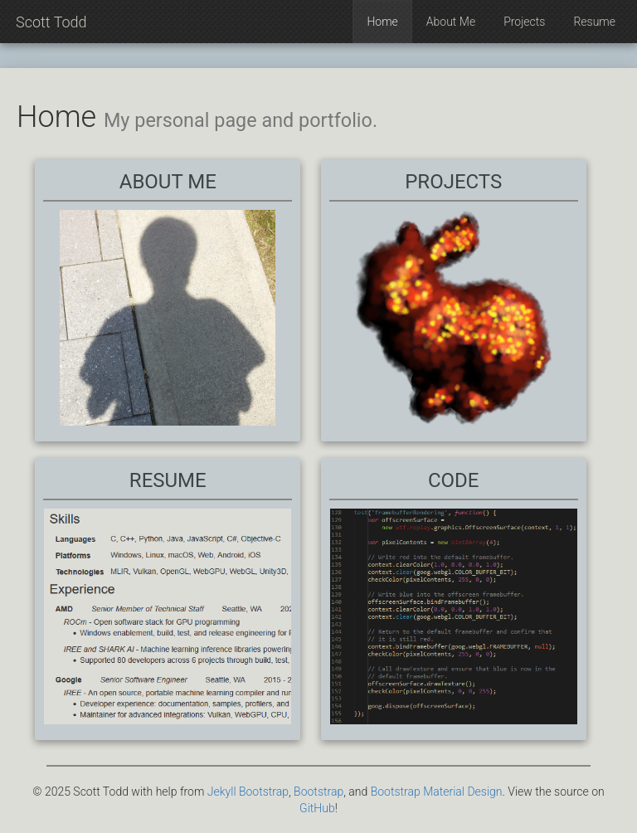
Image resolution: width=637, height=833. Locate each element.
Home (382, 21)
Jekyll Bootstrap (248, 791)
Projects (524, 21)
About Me (450, 21)
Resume (594, 21)
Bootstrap (318, 791)
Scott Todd (51, 22)
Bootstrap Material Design (437, 791)
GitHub (317, 808)
